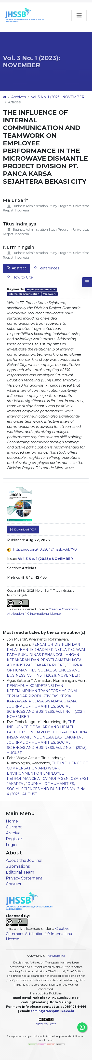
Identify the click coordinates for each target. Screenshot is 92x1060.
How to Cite (20, 277)
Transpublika (55, 955)
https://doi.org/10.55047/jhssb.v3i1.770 (45, 549)
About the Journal (24, 860)
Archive (13, 833)
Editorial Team (20, 872)
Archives (18, 97)
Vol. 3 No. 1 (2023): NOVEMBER (31, 61)
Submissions (18, 866)
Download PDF (24, 529)
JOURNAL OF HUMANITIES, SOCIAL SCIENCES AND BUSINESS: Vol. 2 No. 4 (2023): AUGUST (47, 747)
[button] (87, 282)
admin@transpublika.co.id (52, 1011)
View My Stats (46, 1024)
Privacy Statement (24, 878)
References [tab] (46, 268)
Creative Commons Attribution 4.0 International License (39, 933)
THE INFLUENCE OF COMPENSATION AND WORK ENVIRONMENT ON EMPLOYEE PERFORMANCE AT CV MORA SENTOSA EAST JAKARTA (47, 773)
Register (14, 839)
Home (12, 821)
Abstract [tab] (16, 268)
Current (14, 827)
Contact (14, 884)
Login (11, 844)
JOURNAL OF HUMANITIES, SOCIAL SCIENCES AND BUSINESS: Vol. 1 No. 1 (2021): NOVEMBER (45, 670)
